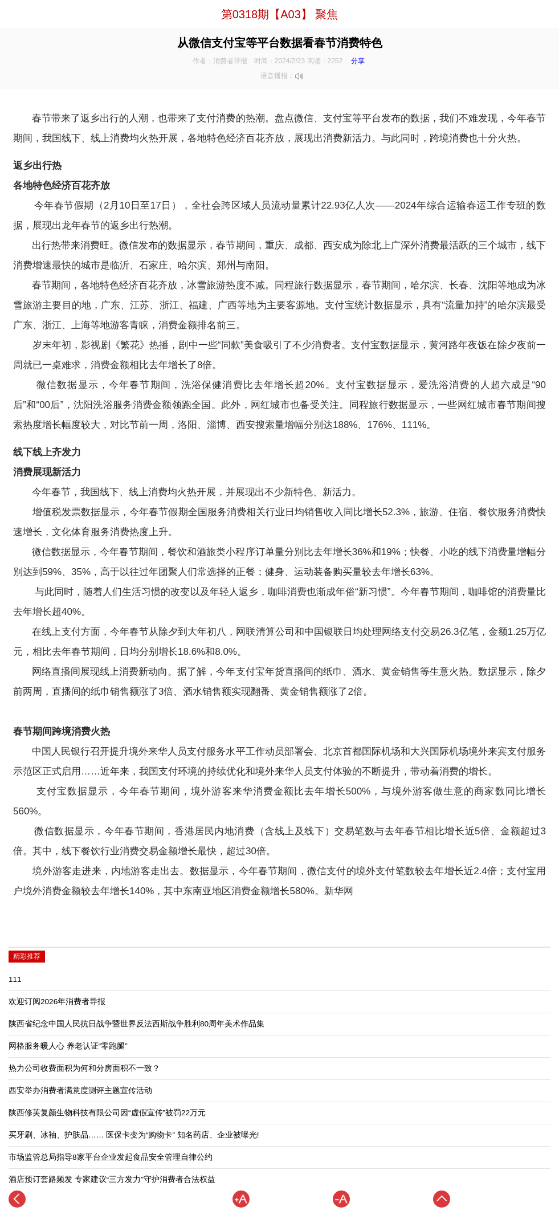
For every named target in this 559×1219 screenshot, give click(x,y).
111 (15, 979)
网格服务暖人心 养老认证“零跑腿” (68, 1046)
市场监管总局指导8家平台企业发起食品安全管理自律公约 (111, 1157)
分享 (358, 61)
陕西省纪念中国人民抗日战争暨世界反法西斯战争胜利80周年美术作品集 (136, 1024)
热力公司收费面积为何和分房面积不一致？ (84, 1068)
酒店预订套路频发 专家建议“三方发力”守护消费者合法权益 (112, 1179)
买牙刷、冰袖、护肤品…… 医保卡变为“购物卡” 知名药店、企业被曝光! (134, 1135)
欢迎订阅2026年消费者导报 (57, 1001)
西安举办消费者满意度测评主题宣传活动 (80, 1090)
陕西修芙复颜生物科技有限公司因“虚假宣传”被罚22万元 (107, 1112)
